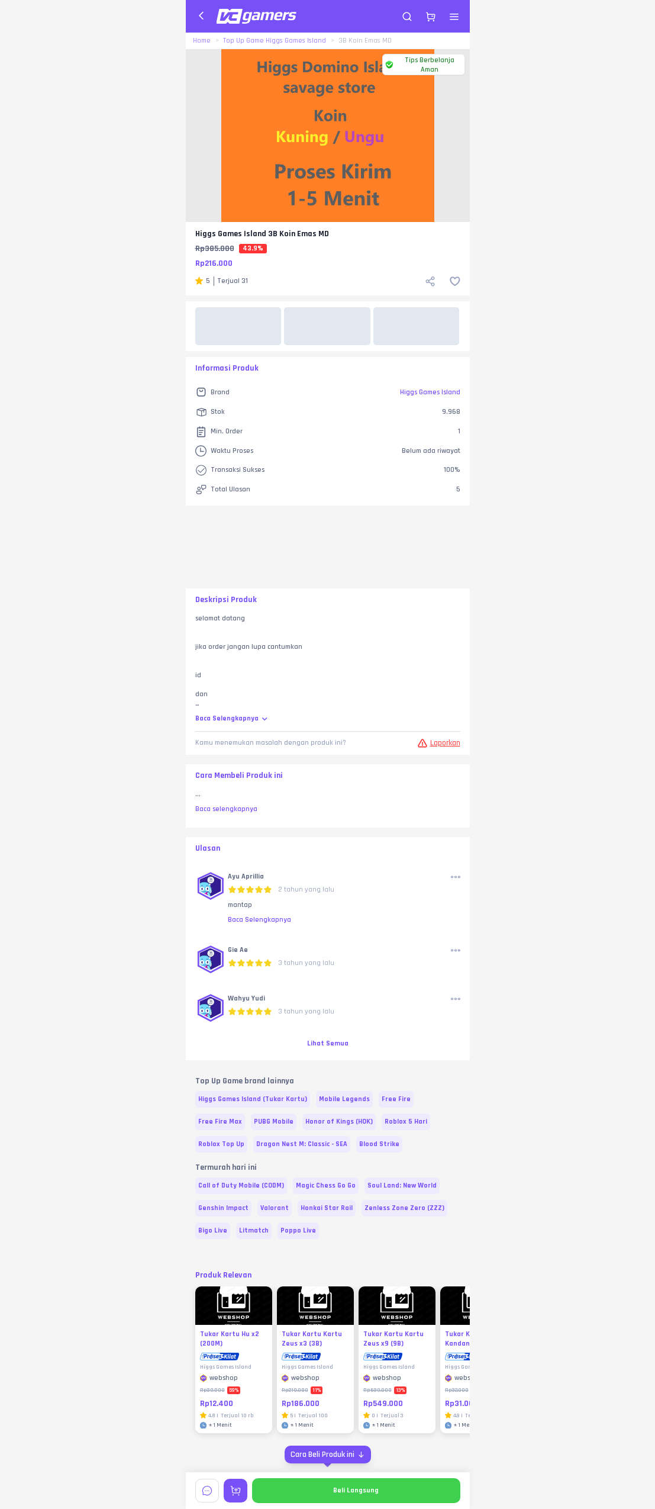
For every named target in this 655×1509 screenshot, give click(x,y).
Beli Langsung (356, 1490)
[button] (210, 887)
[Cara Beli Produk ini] (328, 1454)
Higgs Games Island (430, 392)
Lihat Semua (328, 1043)
